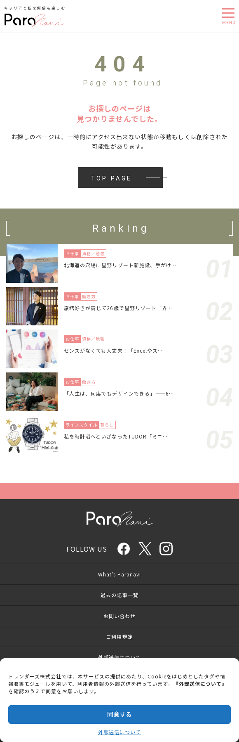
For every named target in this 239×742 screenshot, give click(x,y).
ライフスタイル (81, 425)
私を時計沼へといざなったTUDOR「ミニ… (116, 436)
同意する (119, 714)
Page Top (119, 491)
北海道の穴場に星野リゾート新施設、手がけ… (120, 264)
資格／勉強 (93, 253)
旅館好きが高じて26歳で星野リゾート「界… (118, 307)
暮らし (107, 425)
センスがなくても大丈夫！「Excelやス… (113, 350)
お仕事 (72, 253)
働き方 (89, 296)
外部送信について (119, 731)
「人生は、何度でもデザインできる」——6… (119, 393)
